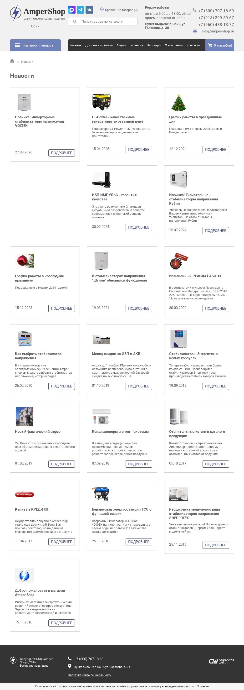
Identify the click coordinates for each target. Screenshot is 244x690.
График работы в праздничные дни (195, 119)
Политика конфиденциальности (90, 675)
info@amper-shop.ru (218, 31)
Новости (25, 61)
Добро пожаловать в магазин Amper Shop (40, 592)
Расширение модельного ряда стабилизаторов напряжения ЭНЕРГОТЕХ (194, 513)
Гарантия (136, 45)
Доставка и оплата (99, 45)
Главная (75, 45)
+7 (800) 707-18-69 (216, 10)
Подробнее (61, 153)
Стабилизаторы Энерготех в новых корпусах (193, 356)
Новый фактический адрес (38, 431)
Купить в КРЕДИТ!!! (31, 509)
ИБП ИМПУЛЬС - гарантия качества (114, 197)
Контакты (194, 45)
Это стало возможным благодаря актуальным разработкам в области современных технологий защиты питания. (118, 212)
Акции (121, 45)
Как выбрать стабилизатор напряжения (38, 356)
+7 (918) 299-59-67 (216, 17)
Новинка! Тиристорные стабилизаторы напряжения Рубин (193, 199)
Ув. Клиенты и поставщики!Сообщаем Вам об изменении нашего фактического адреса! (45, 446)
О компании (174, 45)
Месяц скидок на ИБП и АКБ (116, 354)
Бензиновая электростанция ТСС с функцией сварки (121, 511)
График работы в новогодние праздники (39, 278)
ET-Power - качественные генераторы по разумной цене (117, 119)
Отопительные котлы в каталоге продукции (197, 433)
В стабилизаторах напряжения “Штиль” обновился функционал (119, 278)
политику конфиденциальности (171, 686)
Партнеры (154, 45)
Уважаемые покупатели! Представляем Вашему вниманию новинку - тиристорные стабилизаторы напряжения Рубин (198, 215)
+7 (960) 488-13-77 (216, 24)
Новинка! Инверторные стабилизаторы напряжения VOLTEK (39, 121)
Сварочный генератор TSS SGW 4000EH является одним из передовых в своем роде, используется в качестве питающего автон (121, 526)
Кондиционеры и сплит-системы (120, 431)
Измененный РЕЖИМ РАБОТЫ (195, 276)
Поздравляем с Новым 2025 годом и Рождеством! (195, 130)
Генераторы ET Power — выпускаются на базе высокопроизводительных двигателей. (121, 132)
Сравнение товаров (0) (119, 10)
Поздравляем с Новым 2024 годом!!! (41, 287)
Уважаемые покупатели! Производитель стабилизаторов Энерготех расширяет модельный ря (198, 528)
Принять (203, 686)
